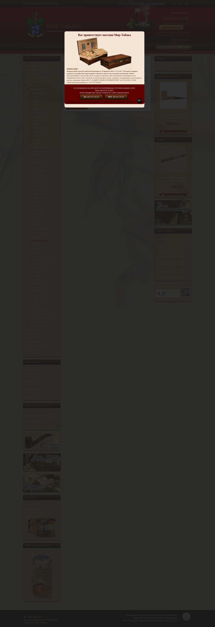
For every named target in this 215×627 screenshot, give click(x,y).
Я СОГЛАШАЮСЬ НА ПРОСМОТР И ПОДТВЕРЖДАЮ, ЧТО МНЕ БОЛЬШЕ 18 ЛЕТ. (104, 90)
